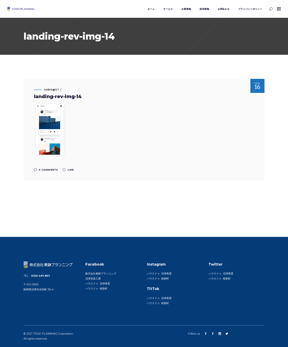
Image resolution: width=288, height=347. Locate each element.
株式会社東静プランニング (100, 273)
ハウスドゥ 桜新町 (96, 288)
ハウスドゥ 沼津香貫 (97, 283)
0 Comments (46, 169)
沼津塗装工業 (93, 278)
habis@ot (51, 89)
